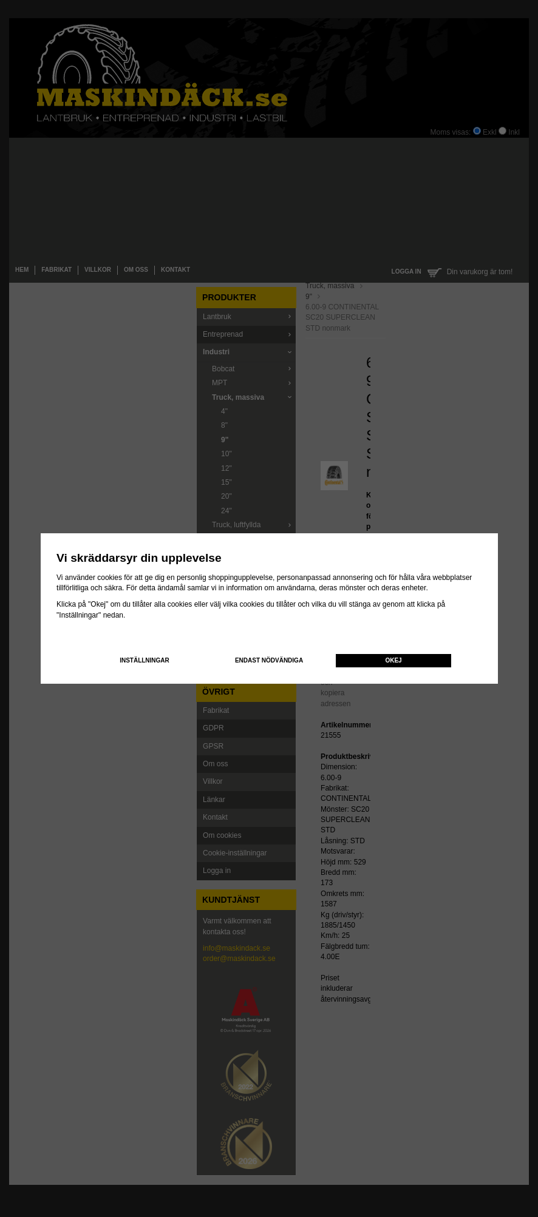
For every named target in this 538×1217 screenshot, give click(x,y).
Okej (393, 660)
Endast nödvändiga (269, 660)
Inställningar (144, 660)
